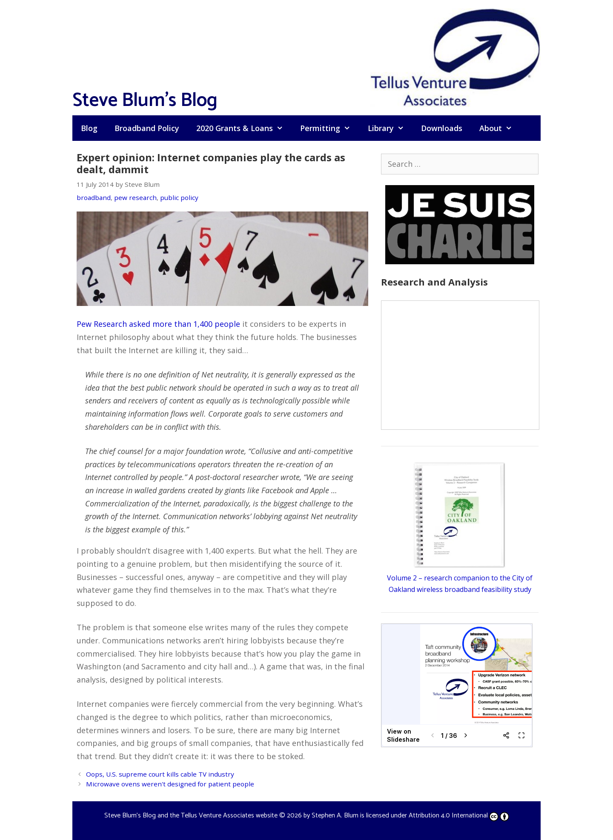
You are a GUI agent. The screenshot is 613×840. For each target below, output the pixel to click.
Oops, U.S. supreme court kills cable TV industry (160, 774)
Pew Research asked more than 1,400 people (158, 324)
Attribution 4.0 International (459, 815)
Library (390, 128)
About (500, 128)
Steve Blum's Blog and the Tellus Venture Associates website (191, 815)
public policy (179, 197)
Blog (89, 128)
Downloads (441, 128)
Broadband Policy (147, 128)
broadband (94, 197)
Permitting (329, 128)
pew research (135, 197)
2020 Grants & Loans (244, 128)
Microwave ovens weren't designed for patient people (170, 784)
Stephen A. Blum (335, 815)
